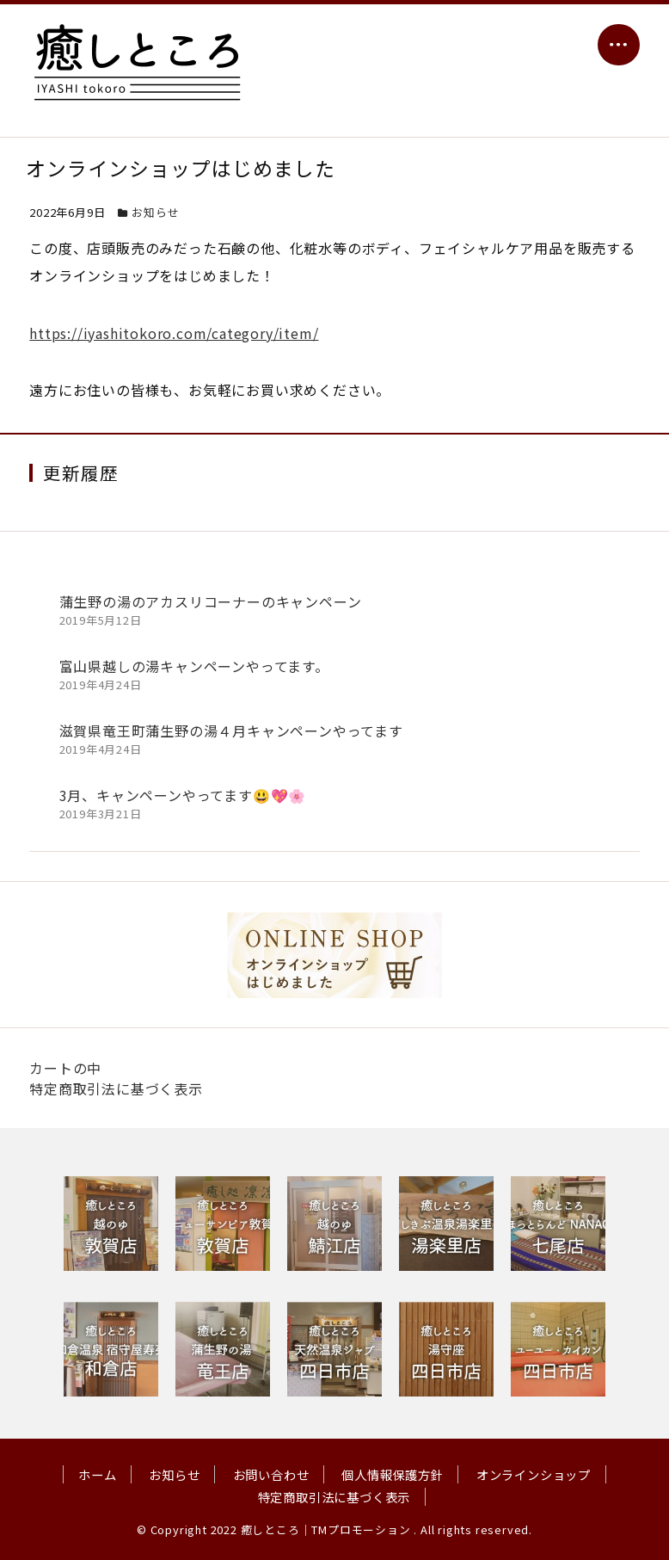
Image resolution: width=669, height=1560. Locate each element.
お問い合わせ (271, 1474)
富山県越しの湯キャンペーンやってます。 (194, 666)
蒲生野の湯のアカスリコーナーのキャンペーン (210, 601)
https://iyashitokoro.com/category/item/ (173, 333)
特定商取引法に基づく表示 (116, 1088)
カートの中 (65, 1067)
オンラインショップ (533, 1474)
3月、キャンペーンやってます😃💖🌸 (183, 795)
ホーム (97, 1474)
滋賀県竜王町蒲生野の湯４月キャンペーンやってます (231, 730)
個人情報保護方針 (392, 1474)
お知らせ (155, 212)
